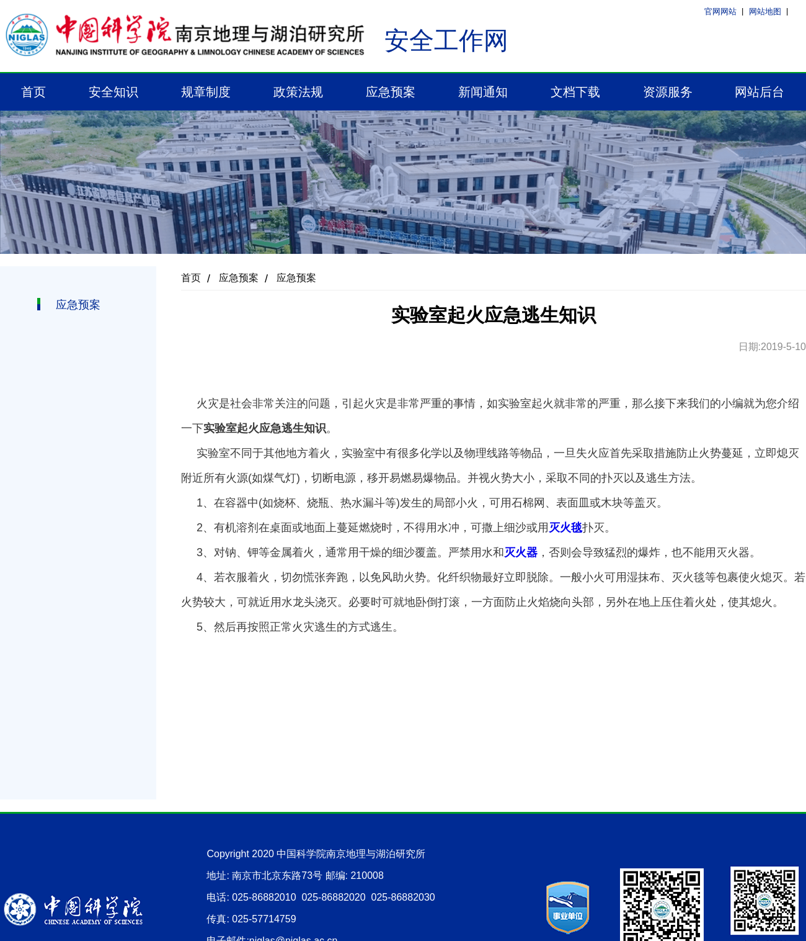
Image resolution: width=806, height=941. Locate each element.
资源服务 (668, 92)
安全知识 (113, 92)
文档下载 (575, 92)
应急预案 (390, 92)
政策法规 (298, 92)
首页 (33, 92)
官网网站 (720, 11)
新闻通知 (483, 92)
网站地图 (765, 11)
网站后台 (759, 92)
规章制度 (206, 92)
